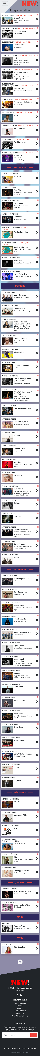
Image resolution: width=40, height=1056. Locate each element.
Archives (20, 1008)
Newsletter (20, 1013)
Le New (20, 1006)
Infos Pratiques (20, 1011)
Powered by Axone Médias (20, 1052)
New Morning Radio (20, 1016)
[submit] (33, 1035)
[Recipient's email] (17, 1035)
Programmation (20, 1003)
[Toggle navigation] (5, 3)
